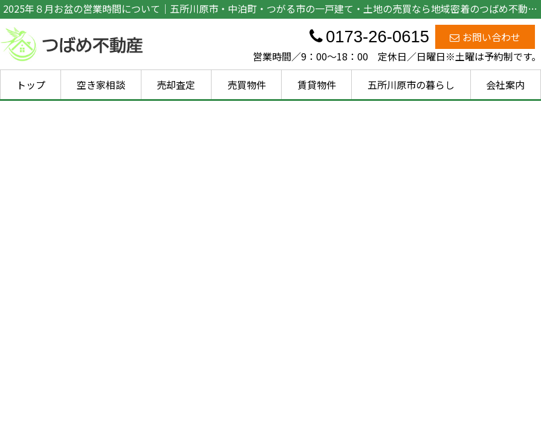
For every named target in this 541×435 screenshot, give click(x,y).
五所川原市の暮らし (411, 84)
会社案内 (505, 84)
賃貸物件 (316, 84)
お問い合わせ (485, 37)
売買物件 (246, 84)
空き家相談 (101, 84)
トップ (30, 84)
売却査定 (176, 84)
